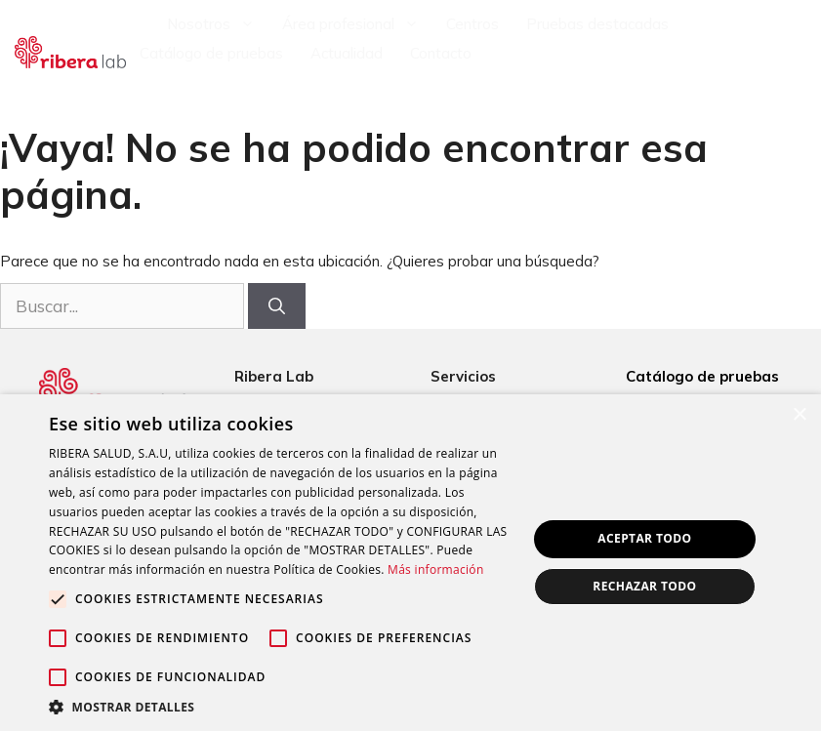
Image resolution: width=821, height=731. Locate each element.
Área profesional (357, 24)
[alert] (410, 562)
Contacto (441, 53)
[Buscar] (277, 306)
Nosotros (217, 24)
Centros (472, 24)
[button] (281, 706)
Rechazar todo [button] (644, 586)
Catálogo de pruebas (211, 53)
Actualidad (346, 53)
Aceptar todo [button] (644, 538)
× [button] (799, 415)
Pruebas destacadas (597, 24)
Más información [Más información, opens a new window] (435, 569)
